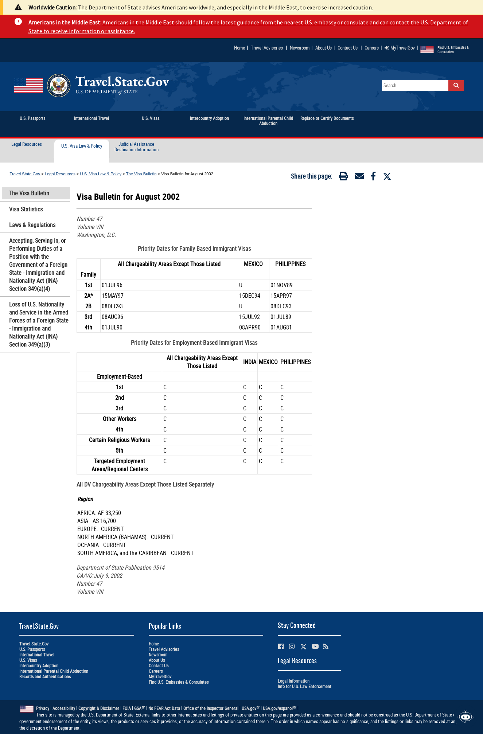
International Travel (36, 654)
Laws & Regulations (32, 225)
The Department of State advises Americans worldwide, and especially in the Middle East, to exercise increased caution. (225, 7)
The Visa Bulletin (141, 174)
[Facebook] (373, 177)
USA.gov (251, 708)
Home (239, 47)
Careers (372, 47)
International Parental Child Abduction (53, 671)
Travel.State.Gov (26, 174)
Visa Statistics (26, 209)
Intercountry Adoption (38, 665)
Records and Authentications (45, 676)
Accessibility (63, 708)
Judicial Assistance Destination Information (136, 147)
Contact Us (348, 47)
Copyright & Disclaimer (98, 708)
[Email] (359, 177)
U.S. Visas (28, 660)
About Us (325, 47)
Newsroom (299, 47)
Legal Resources (26, 144)
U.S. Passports (32, 649)
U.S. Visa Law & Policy (81, 146)
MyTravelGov (400, 47)
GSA (139, 708)
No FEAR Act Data (164, 708)
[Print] (343, 177)
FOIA (126, 708)
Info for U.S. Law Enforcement (304, 686)
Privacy (42, 708)
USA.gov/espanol (279, 708)
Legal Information (293, 681)
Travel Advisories (267, 47)
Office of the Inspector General (210, 708)
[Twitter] (387, 176)
